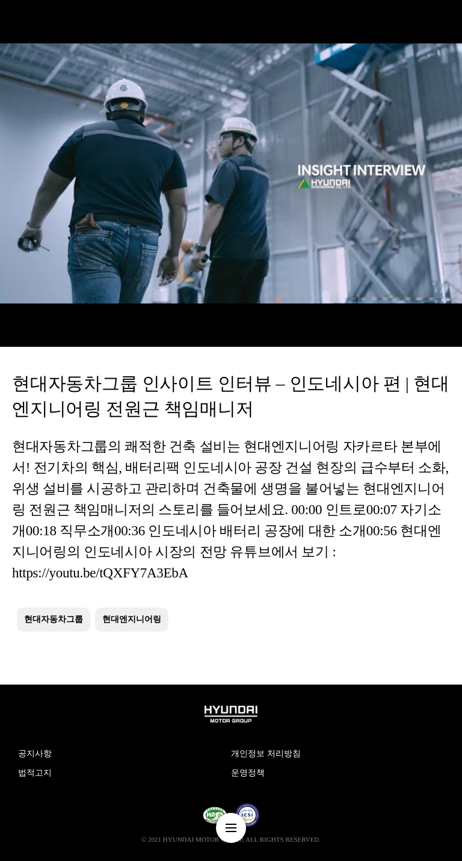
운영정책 (248, 772)
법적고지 (35, 772)
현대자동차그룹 (53, 619)
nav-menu (231, 828)
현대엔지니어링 (131, 619)
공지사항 (35, 753)
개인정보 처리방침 (266, 753)
